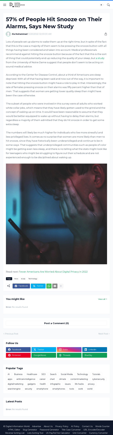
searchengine (14, 389)
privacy (91, 384)
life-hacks (79, 384)
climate (62, 379)
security (28, 389)
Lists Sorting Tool (35, 433)
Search (53, 374)
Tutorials (96, 374)
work (80, 389)
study (23, 279)
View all (101, 299)
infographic (55, 384)
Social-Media (67, 374)
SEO (43, 374)
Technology (32, 279)
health (43, 384)
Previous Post (11, 334)
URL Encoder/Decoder (94, 430)
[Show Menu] (5, 5)
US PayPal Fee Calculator (58, 433)
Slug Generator (30, 430)
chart (52, 379)
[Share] (104, 34)
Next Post (103, 334)
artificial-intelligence (25, 379)
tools (71, 389)
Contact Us (87, 426)
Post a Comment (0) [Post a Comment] (56, 323)
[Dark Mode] (102, 5)
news (16, 279)
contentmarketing (79, 379)
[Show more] (60, 286)
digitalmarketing (15, 384)
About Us (48, 426)
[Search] (108, 5)
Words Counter (102, 426)
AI (9, 374)
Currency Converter (98, 433)
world (89, 389)
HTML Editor (14, 430)
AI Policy (75, 426)
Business (18, 374)
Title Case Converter (71, 430)
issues (68, 384)
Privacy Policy (61, 426)
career (43, 379)
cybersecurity (98, 379)
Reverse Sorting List (14, 433)
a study (100, 58)
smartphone (42, 389)
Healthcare (32, 374)
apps (10, 379)
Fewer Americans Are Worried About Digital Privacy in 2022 (53, 271)
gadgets (32, 384)
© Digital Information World (16, 426)
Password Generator (49, 430)
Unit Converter (80, 433)
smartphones (58, 389)
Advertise (36, 426)
